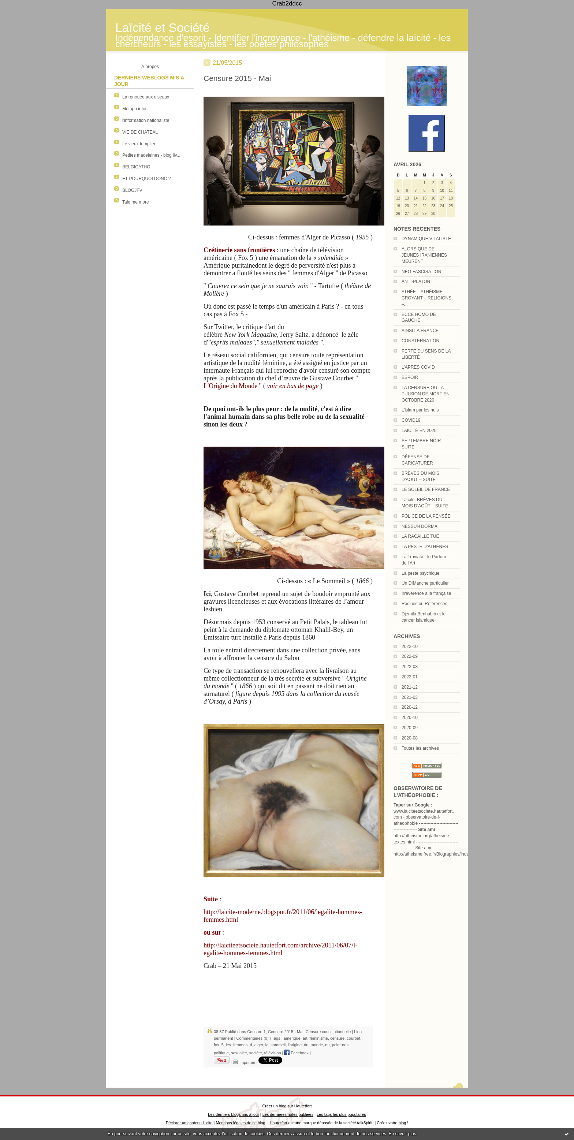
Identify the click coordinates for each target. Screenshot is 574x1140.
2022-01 (410, 676)
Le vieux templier (139, 143)
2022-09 (410, 656)
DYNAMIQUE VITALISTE (426, 238)
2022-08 (410, 666)
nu (327, 1045)
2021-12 (410, 687)
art (305, 1038)
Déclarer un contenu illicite (189, 1123)
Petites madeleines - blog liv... (151, 155)
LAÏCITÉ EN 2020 (419, 430)
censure (337, 1038)
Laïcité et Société (162, 27)
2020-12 (410, 707)
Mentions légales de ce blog (240, 1123)
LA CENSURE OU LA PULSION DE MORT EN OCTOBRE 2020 (426, 394)
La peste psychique (420, 573)
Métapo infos (135, 108)
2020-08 (410, 738)
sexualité (239, 1053)
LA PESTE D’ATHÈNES (425, 546)
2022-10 (410, 646)
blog (402, 1123)
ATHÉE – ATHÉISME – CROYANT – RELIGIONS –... (426, 298)
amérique (292, 1038)
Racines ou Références (424, 603)
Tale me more (135, 202)
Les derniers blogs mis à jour (233, 1114)
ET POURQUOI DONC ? (146, 178)
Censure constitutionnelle (328, 1031)
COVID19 (411, 420)
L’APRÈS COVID (418, 367)
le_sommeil (275, 1045)
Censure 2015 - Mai (237, 78)
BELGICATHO (136, 166)
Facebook (296, 1053)
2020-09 (410, 727)
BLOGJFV (132, 190)
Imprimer (244, 1062)
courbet (353, 1038)
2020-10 (410, 717)
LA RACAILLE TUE (420, 536)
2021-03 (410, 697)
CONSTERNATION (420, 340)
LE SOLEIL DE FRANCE (426, 489)
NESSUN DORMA (419, 526)
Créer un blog (274, 1106)
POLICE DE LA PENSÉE (426, 516)
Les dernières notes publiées (287, 1114)
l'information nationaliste (145, 120)
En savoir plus (402, 1133)
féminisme (319, 1038)
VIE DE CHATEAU (140, 132)
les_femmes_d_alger (244, 1045)
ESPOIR (410, 377)
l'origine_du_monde (305, 1045)
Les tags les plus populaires (341, 1114)
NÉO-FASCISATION (421, 271)
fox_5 (219, 1045)
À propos (150, 66)
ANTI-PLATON (416, 281)
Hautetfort (303, 1106)
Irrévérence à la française (426, 593)
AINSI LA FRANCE (420, 330)
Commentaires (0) (252, 1038)
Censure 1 (256, 1031)
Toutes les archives (420, 748)
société (255, 1053)
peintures (340, 1045)
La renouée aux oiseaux (145, 97)
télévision (272, 1053)
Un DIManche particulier (425, 583)
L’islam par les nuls (420, 410)
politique (221, 1053)
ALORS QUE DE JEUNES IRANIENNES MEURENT (424, 255)
